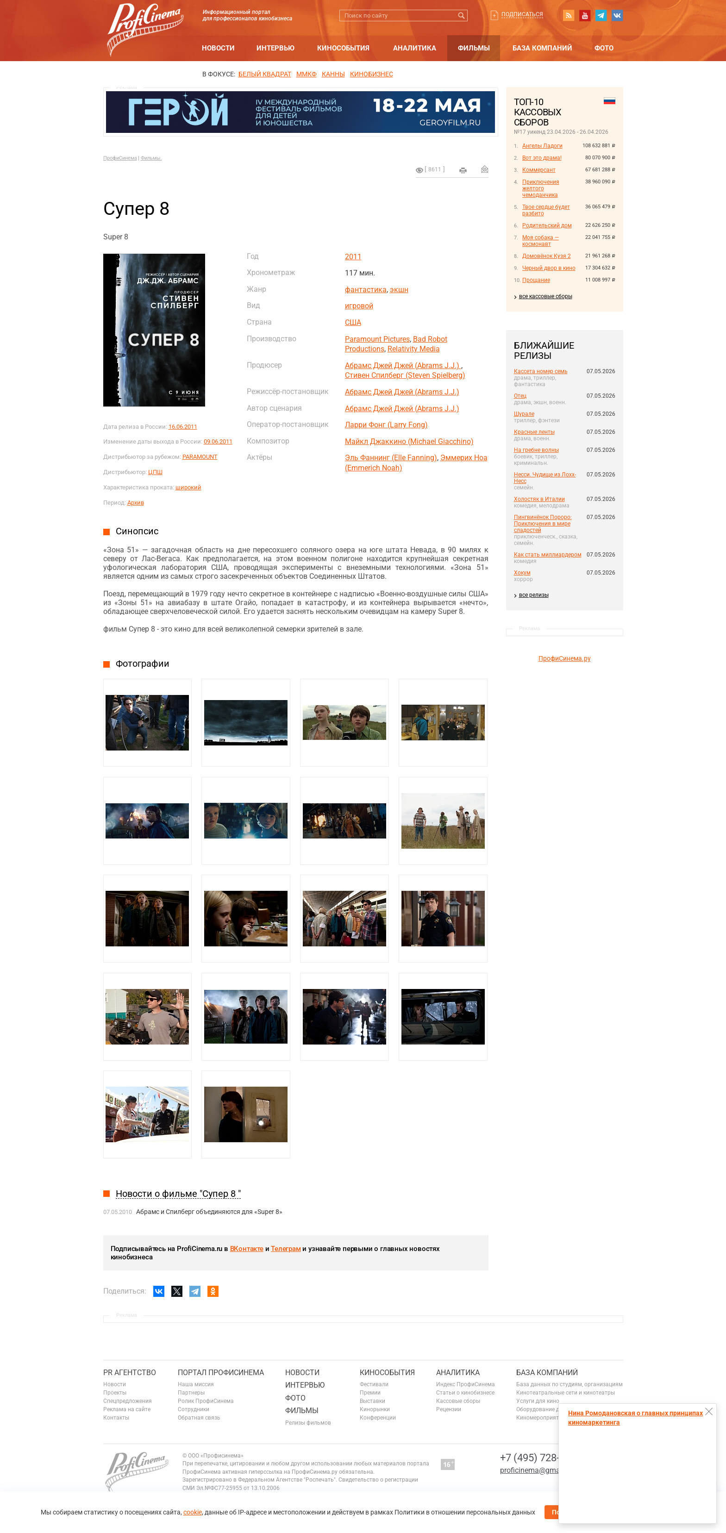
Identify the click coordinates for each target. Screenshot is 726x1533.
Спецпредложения (127, 1401)
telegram (601, 15)
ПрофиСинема (120, 158)
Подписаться (522, 14)
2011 (353, 256)
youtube (584, 15)
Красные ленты (534, 432)
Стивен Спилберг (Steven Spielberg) (405, 375)
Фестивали (374, 1384)
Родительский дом (547, 225)
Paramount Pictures (377, 339)
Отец (520, 396)
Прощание (536, 280)
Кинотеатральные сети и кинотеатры (565, 1392)
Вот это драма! (542, 158)
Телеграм (285, 1249)
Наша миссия (196, 1384)
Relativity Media (414, 348)
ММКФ (306, 74)
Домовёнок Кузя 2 (546, 256)
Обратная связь (199, 1417)
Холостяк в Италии (539, 499)
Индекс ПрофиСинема (465, 1384)
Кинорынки (375, 1409)
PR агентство (129, 1372)
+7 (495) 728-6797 (541, 1458)
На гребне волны (536, 450)
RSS (568, 15)
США (353, 322)
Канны (333, 74)
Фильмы (474, 48)
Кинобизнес (371, 74)
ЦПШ (155, 472)
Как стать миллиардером (548, 554)
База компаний (542, 48)
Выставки (372, 1401)
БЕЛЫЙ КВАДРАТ (264, 74)
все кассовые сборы (545, 296)
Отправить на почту (484, 169)
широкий (188, 487)
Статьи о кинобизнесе (465, 1392)
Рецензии (448, 1409)
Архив (135, 502)
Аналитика (414, 48)
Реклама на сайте (126, 1409)
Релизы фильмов (308, 1423)
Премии (370, 1392)
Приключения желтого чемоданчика (540, 188)
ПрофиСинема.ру (564, 658)
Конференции (378, 1417)
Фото (604, 48)
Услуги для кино (537, 1401)
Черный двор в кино (549, 268)
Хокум (522, 572)
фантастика (366, 289)
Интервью (275, 48)
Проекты (114, 1392)
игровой (359, 305)
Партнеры (191, 1392)
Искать (462, 15)
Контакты (116, 1417)
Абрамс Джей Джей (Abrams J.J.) (403, 365)
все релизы (534, 595)
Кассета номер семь (541, 371)
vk (617, 15)
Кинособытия (343, 48)
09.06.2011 (218, 441)
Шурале (524, 414)
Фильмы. (151, 158)
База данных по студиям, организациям (569, 1384)
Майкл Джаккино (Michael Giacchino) (409, 441)
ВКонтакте (246, 1249)
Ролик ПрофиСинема (206, 1401)
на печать (463, 170)
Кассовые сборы (458, 1401)
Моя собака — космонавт (540, 240)
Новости (218, 48)
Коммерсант (539, 170)
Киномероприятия (540, 1417)
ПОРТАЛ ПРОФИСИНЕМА (221, 1372)
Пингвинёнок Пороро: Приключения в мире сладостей (543, 523)
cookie (192, 1512)
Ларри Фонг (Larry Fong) (386, 424)
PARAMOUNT (200, 456)
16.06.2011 (183, 426)
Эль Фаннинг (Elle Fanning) (391, 457)
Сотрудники (193, 1409)
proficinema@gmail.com (540, 1470)
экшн (399, 289)
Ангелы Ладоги (542, 146)
